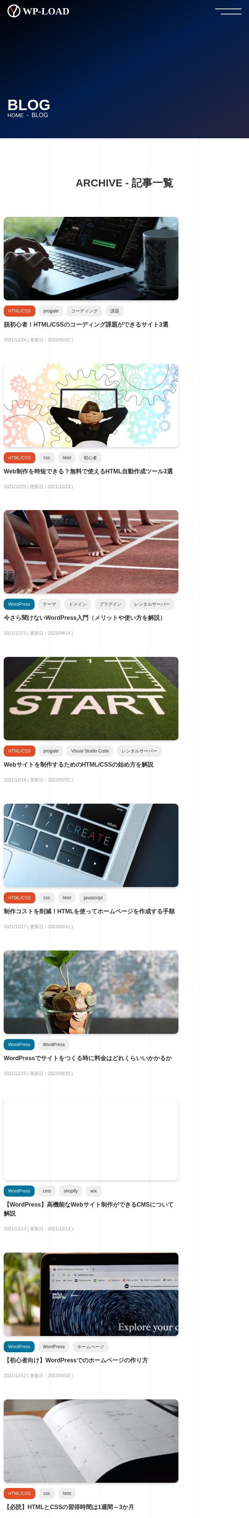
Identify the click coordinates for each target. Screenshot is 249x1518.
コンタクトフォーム (124, 1476)
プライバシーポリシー (108, 1461)
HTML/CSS (44, 1352)
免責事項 (156, 1461)
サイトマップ (124, 1492)
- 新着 (18, 1305)
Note (44, 1408)
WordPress (44, 1380)
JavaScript (122, 1352)
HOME (15, 115)
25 (175, 1009)
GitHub (122, 1380)
